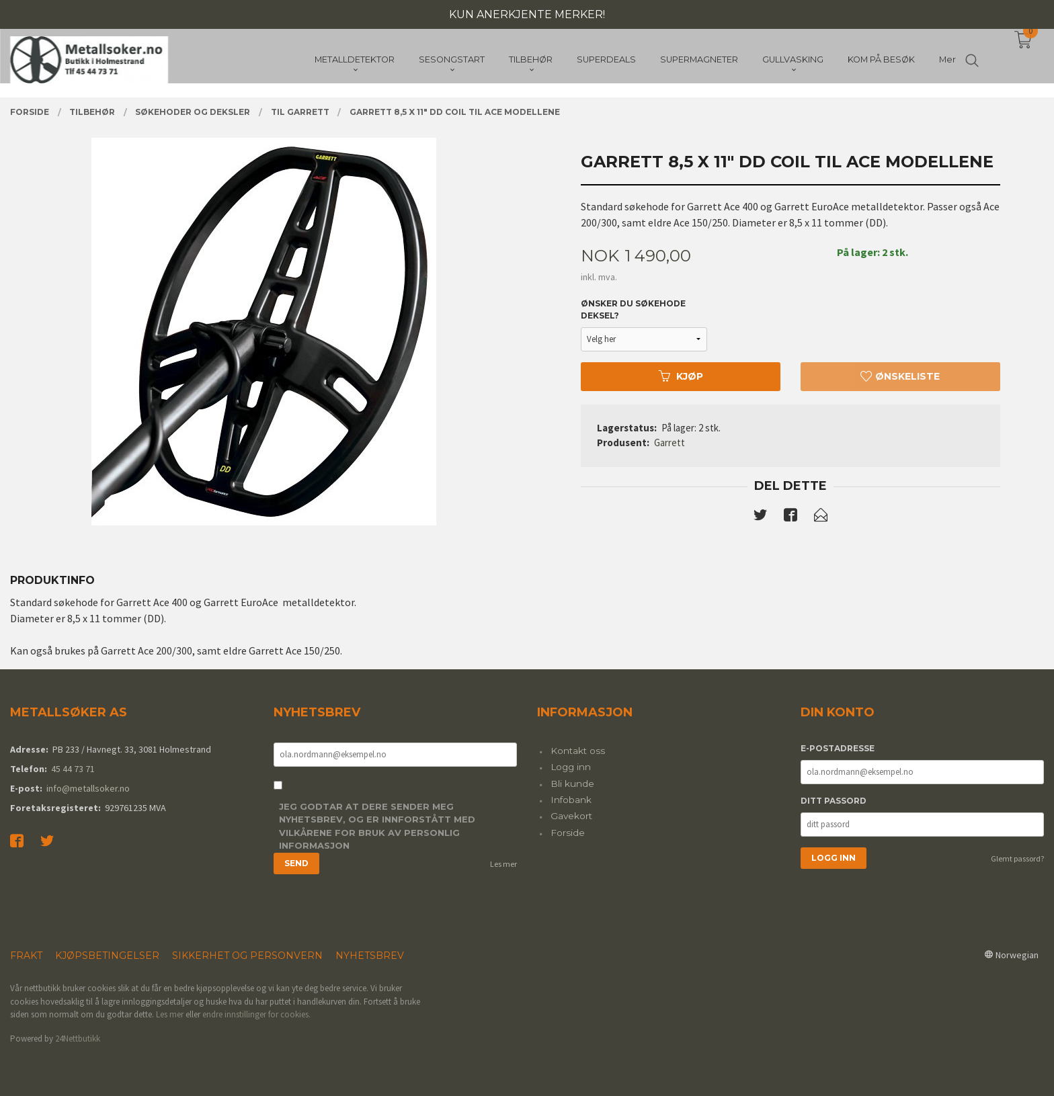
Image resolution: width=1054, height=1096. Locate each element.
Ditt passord (833, 801)
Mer (947, 61)
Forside (568, 832)
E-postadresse (838, 748)
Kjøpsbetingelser (107, 956)
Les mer (503, 864)
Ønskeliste (900, 376)
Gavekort (571, 815)
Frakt (26, 956)
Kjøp (681, 376)
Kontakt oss (578, 750)
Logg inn (571, 766)
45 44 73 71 (73, 769)
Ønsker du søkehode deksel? (633, 309)
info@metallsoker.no (88, 788)
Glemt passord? (1017, 858)
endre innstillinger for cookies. (256, 1014)
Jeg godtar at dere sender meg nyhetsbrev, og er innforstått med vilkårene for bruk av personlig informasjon (377, 826)
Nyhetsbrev (369, 956)
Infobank (571, 799)
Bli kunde (572, 783)
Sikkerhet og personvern (247, 956)
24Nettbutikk (77, 1038)
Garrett (669, 442)
